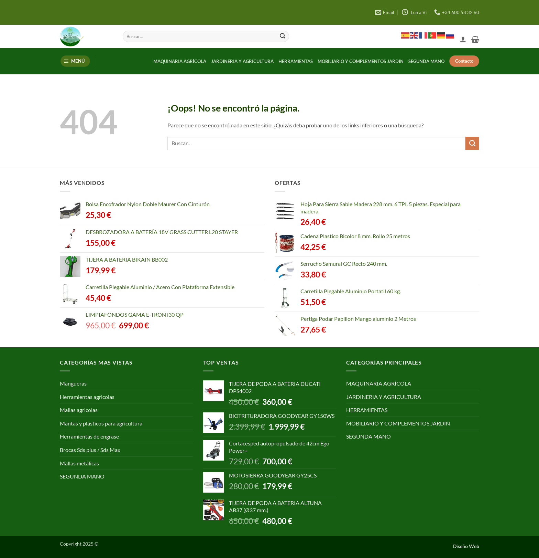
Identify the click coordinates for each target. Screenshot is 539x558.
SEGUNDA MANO (426, 61)
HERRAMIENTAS (295, 61)
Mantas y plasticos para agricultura (101, 423)
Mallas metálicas (79, 463)
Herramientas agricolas (87, 396)
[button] (463, 39)
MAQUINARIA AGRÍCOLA (179, 61)
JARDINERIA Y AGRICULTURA (242, 61)
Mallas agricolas (79, 410)
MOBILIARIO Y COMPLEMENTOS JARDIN (361, 61)
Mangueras (73, 383)
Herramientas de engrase (89, 436)
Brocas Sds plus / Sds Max (90, 449)
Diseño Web (466, 546)
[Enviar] (282, 36)
